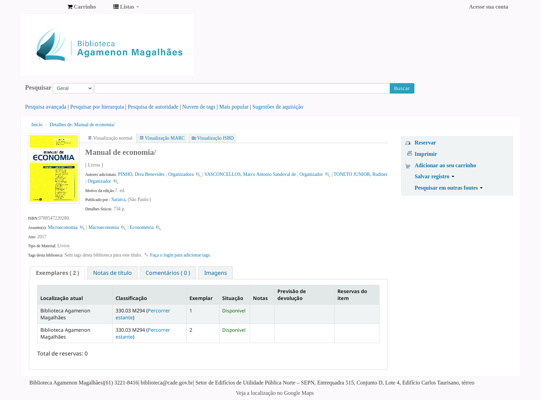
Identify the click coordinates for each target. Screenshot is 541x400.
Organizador (311, 174)
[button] (81, 7)
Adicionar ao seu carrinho (445, 165)
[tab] (57, 272)
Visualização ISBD (215, 138)
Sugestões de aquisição (277, 107)
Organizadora (181, 174)
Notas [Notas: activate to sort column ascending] (260, 298)
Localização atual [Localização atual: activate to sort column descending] (61, 298)
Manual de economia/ (82, 124)
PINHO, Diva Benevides (141, 174)
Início (36, 124)
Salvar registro (434, 176)
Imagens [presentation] (215, 273)
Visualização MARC (165, 138)
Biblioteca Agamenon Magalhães (45, 7)
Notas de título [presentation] (112, 273)
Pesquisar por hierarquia (97, 107)
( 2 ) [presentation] (57, 273)
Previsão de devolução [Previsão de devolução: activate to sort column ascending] (291, 294)
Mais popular (233, 107)
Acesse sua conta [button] (488, 7)
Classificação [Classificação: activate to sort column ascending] (131, 298)
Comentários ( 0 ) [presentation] (168, 273)
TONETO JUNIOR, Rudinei (360, 174)
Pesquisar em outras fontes (449, 188)
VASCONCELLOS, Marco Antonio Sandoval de (250, 174)
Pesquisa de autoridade (153, 107)
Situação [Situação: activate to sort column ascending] (232, 298)
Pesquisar (38, 87)
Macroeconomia (104, 227)
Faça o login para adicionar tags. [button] (180, 255)
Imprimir (426, 154)
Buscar (402, 88)
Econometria (142, 227)
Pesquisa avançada (46, 107)
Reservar (425, 143)
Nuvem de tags (198, 107)
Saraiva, (119, 199)
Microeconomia (63, 227)
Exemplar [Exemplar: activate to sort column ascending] (201, 298)
